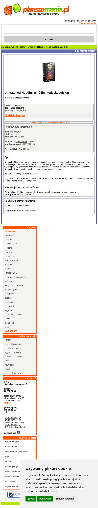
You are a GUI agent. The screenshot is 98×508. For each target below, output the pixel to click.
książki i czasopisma (14, 285)
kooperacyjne (11, 289)
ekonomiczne (11, 244)
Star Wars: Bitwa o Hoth (16, 451)
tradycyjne (9, 252)
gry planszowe (7, 47)
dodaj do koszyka (15, 115)
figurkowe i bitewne (13, 314)
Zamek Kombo (12, 441)
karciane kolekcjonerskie (16, 277)
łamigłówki (9, 294)
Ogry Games (21, 141)
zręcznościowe (11, 260)
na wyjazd (9, 306)
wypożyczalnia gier (13, 352)
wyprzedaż (11, 331)
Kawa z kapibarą (12, 446)
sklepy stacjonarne (13, 344)
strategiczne (20, 47)
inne (7, 327)
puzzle (8, 298)
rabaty (7, 361)
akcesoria (9, 302)
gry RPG (9, 319)
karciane (8, 264)
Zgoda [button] (30, 498)
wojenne (8, 310)
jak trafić (8, 403)
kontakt (8, 340)
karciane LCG (11, 273)
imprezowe (10, 269)
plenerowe (9, 323)
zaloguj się (70, 21)
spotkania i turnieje (13, 348)
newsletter (9, 365)
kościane (9, 281)
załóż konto (82, 21)
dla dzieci (9, 239)
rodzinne (9, 235)
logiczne (8, 248)
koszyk (92, 21)
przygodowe (10, 256)
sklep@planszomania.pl (15, 384)
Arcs (7, 456)
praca (7, 369)
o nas (13, 500)
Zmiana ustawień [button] (65, 498)
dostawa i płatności (13, 356)
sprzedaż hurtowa (13, 373)
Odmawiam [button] (45, 498)
